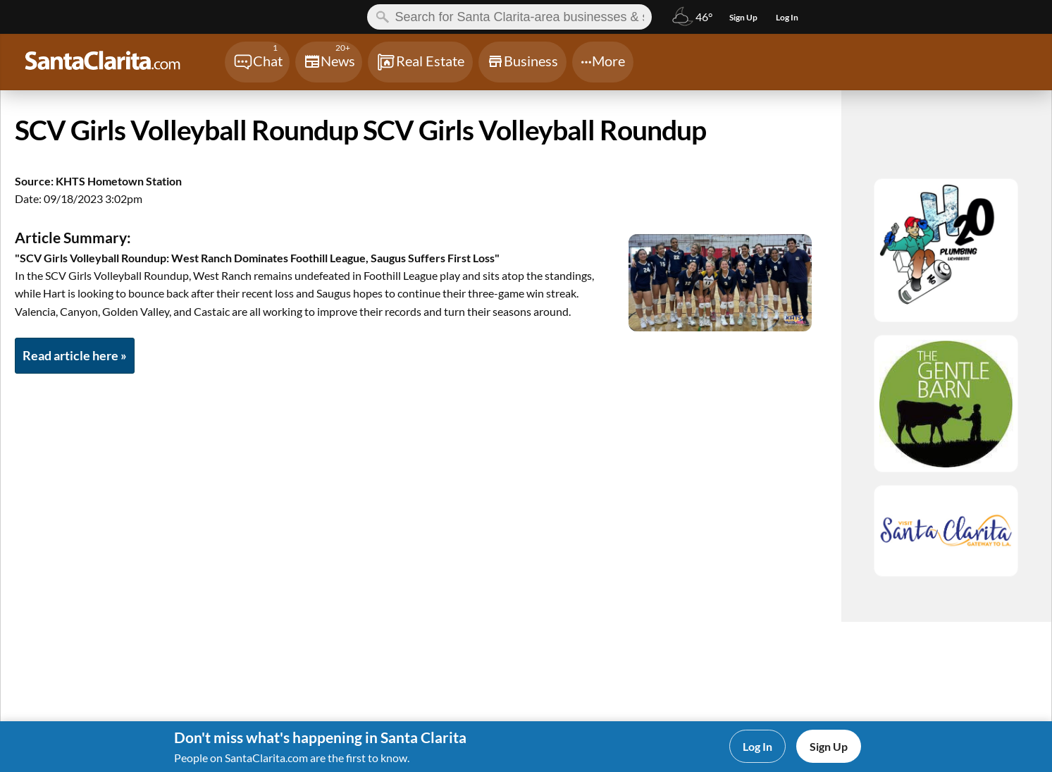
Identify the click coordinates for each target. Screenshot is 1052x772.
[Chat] (257, 62)
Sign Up (829, 746)
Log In (757, 746)
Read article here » (75, 355)
